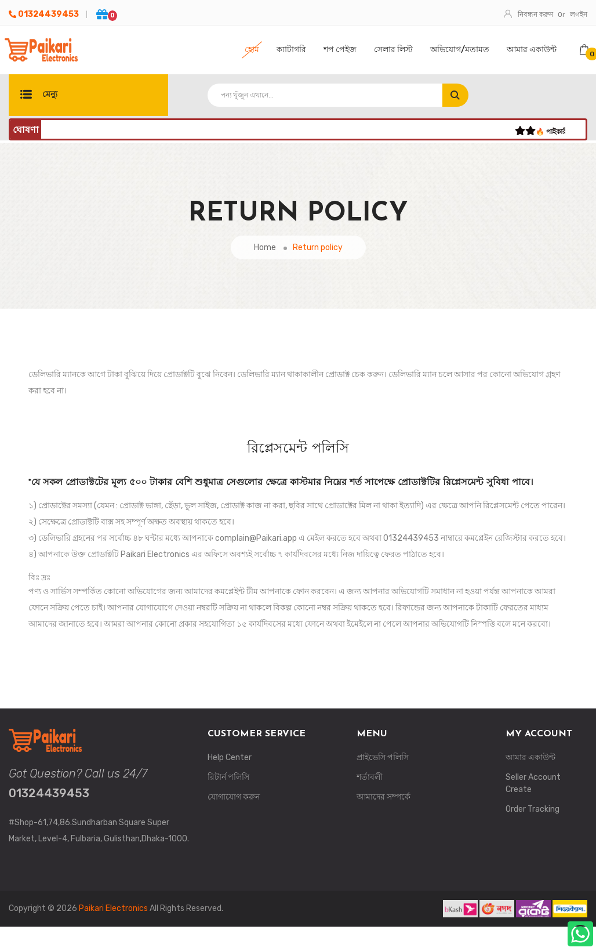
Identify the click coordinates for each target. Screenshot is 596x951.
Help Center (230, 757)
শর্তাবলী (370, 777)
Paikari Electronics (113, 908)
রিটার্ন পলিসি (228, 777)
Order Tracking (532, 809)
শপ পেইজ (340, 50)
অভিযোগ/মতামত (459, 50)
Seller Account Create (533, 783)
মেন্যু (38, 95)
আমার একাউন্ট (532, 50)
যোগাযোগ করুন (234, 797)
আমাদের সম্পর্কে (383, 797)
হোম (252, 50)
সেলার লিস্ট (393, 50)
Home (265, 247)
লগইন (578, 14)
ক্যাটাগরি (291, 50)
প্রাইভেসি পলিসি (383, 757)
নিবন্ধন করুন (529, 14)
